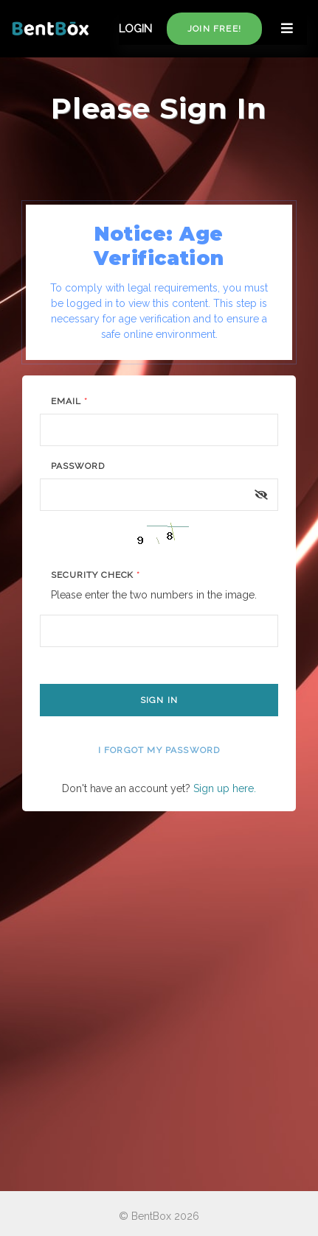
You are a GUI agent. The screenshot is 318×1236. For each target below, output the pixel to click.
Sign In (159, 700)
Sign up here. (224, 788)
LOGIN (135, 28)
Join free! (214, 29)
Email (69, 401)
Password (78, 466)
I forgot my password (159, 750)
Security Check (95, 575)
